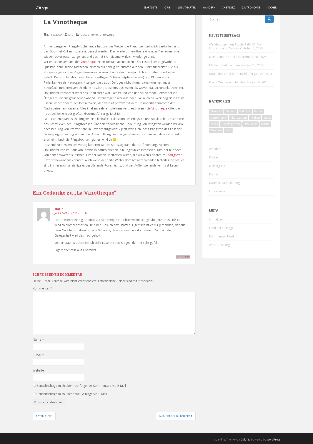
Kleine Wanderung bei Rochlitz (230, 82)
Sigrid (59, 209)
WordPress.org (219, 245)
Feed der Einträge (221, 228)
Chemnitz (228, 7)
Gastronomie (250, 7)
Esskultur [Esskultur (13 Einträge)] (244, 111)
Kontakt (214, 174)
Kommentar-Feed (221, 236)
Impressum (217, 191)
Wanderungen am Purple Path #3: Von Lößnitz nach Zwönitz (236, 46)
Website (38, 370)
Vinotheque (89, 62)
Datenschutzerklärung (224, 183)
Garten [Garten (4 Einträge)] (258, 111)
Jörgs (42, 7)
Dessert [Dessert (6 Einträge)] (230, 111)
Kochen (271, 7)
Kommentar (42, 288)
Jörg (167, 7)
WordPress (273, 439)
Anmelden (216, 219)
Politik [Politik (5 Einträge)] (214, 124)
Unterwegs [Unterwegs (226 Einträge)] (250, 124)
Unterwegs (107, 35)
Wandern (209, 7)
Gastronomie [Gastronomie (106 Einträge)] (218, 117)
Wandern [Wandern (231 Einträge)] (216, 130)
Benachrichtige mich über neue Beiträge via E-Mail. (72, 394)
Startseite (150, 7)
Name (38, 339)
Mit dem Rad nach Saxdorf (227, 65)
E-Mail (38, 355)
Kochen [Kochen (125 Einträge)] (255, 117)
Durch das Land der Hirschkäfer (231, 74)
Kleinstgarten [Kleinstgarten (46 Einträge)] (239, 117)
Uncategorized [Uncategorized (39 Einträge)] (231, 124)
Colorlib (246, 439)
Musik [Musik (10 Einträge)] (267, 117)
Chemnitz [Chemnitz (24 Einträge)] (216, 111)
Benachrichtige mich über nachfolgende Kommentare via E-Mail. (81, 385)
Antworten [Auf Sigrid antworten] (183, 256)
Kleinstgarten (186, 7)
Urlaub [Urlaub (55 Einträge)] (265, 124)
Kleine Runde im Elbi (223, 57)
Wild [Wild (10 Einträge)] (228, 130)
